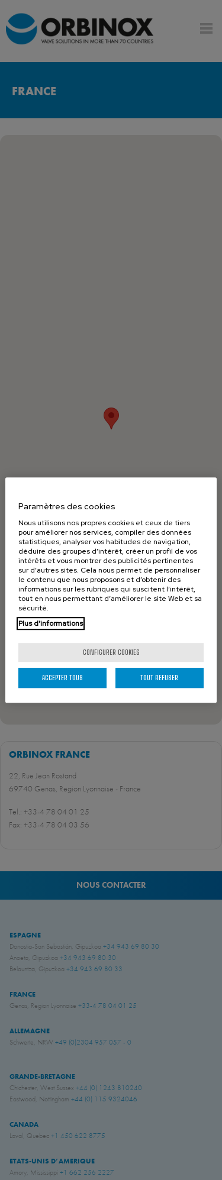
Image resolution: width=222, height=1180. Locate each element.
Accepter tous (62, 677)
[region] (110, 590)
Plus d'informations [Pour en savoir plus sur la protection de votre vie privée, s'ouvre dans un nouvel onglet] (50, 623)
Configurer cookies (111, 652)
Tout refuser (159, 677)
